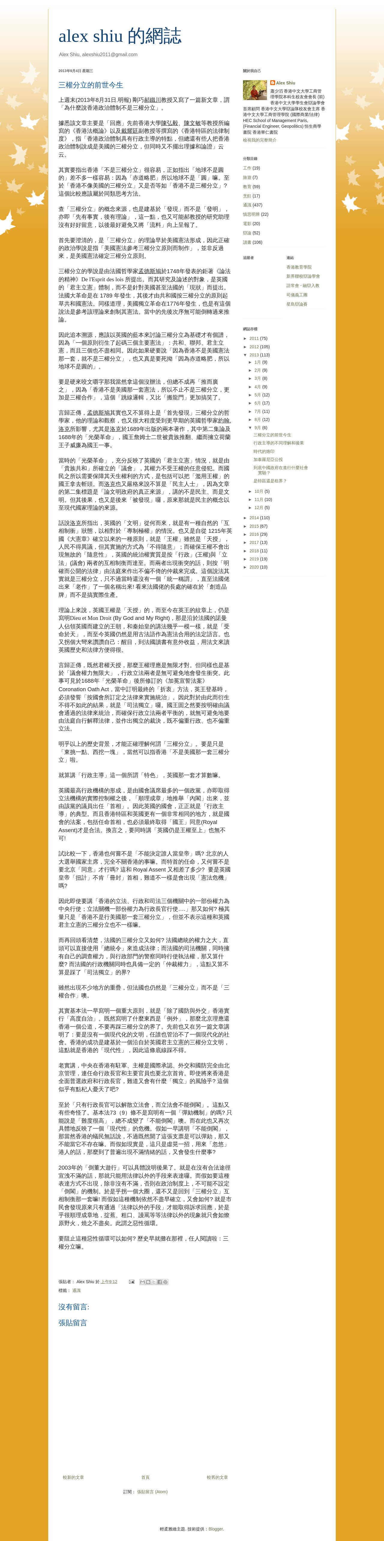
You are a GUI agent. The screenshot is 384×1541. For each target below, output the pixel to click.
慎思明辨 (251, 214)
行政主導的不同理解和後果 (279, 443)
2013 (255, 354)
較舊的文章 (217, 1477)
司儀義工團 (297, 294)
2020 (255, 567)
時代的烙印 (264, 451)
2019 (255, 559)
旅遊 (247, 177)
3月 (258, 378)
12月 (259, 507)
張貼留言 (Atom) (152, 1491)
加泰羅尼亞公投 (268, 459)
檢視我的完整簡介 (260, 140)
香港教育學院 (299, 267)
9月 (258, 427)
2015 (255, 526)
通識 (76, 1290)
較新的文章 (73, 1477)
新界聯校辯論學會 (303, 276)
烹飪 (247, 196)
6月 (258, 403)
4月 (258, 386)
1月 (258, 362)
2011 (255, 338)
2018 (255, 550)
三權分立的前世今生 (272, 434)
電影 (247, 223)
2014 (255, 517)
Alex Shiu (286, 83)
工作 (247, 168)
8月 (258, 419)
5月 (258, 394)
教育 (247, 186)
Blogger (215, 1529)
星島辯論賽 (297, 304)
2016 (255, 534)
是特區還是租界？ (270, 480)
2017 (255, 542)
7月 (258, 411)
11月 (259, 499)
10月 (259, 491)
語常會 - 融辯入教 (303, 285)
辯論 (247, 232)
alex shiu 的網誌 (120, 36)
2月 (258, 370)
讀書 (247, 242)
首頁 (145, 1477)
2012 (255, 346)
